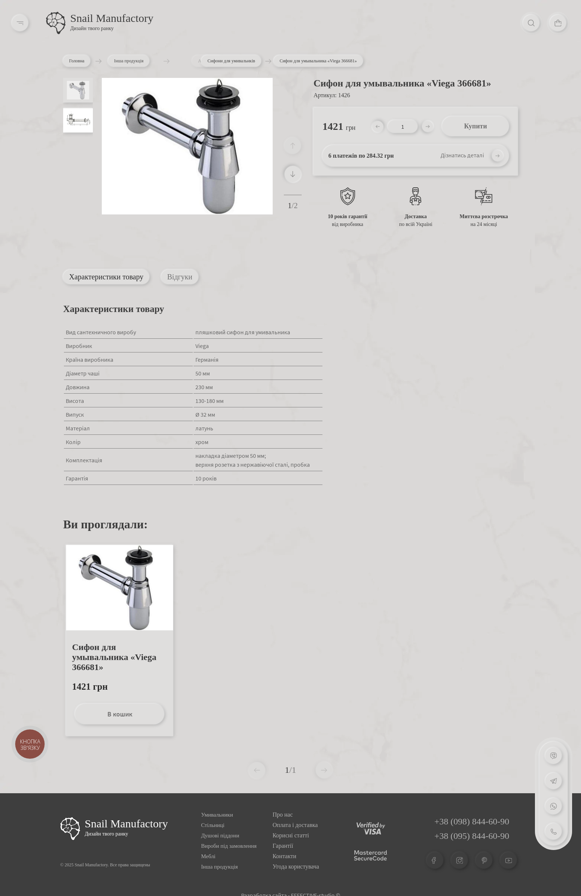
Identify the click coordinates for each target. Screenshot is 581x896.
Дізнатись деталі (462, 155)
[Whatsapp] (553, 806)
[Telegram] (553, 781)
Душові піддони (220, 835)
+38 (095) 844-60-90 (471, 836)
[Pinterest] (484, 860)
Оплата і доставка (295, 825)
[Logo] (56, 23)
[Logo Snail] (70, 828)
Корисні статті (291, 835)
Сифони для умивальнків (231, 60)
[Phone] (553, 831)
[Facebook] (435, 860)
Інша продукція (141, 60)
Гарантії (283, 846)
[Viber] (553, 756)
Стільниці (212, 825)
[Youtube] (508, 860)
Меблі (208, 856)
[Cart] (558, 23)
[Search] (531, 23)
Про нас (283, 814)
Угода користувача (296, 866)
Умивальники (217, 815)
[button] (293, 174)
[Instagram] (459, 860)
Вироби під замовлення (229, 846)
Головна (78, 60)
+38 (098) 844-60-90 (471, 821)
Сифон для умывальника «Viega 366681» (114, 657)
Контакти (284, 856)
